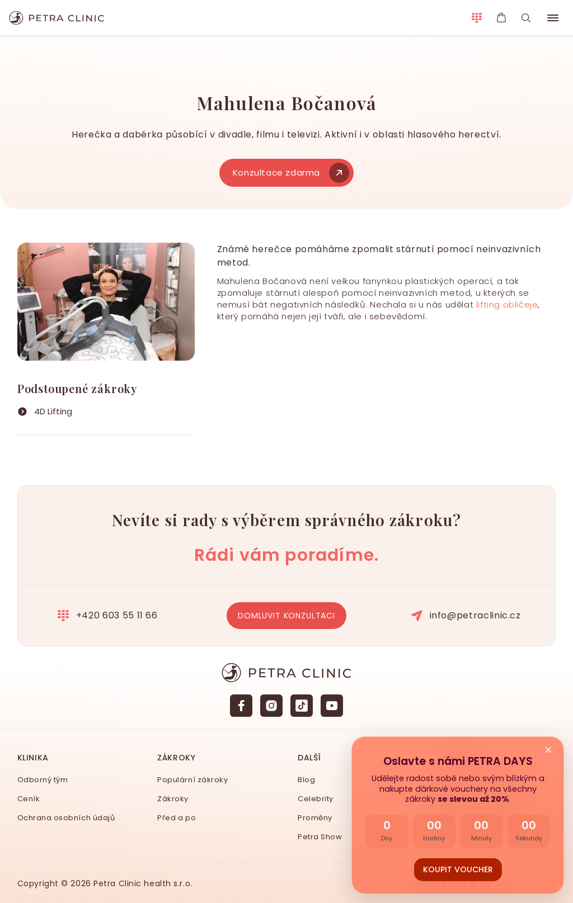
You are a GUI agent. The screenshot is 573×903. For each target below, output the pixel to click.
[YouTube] (332, 705)
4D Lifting (53, 411)
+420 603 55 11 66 (107, 615)
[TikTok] (301, 705)
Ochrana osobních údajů (66, 817)
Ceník (28, 798)
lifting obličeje (507, 304)
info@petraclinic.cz (466, 615)
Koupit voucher (458, 869)
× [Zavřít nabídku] (548, 750)
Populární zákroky (192, 779)
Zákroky (173, 798)
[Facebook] (241, 705)
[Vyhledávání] (526, 18)
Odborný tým (42, 779)
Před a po (176, 817)
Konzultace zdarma (290, 172)
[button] (553, 18)
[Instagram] (271, 705)
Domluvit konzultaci (286, 615)
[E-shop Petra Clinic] (501, 18)
